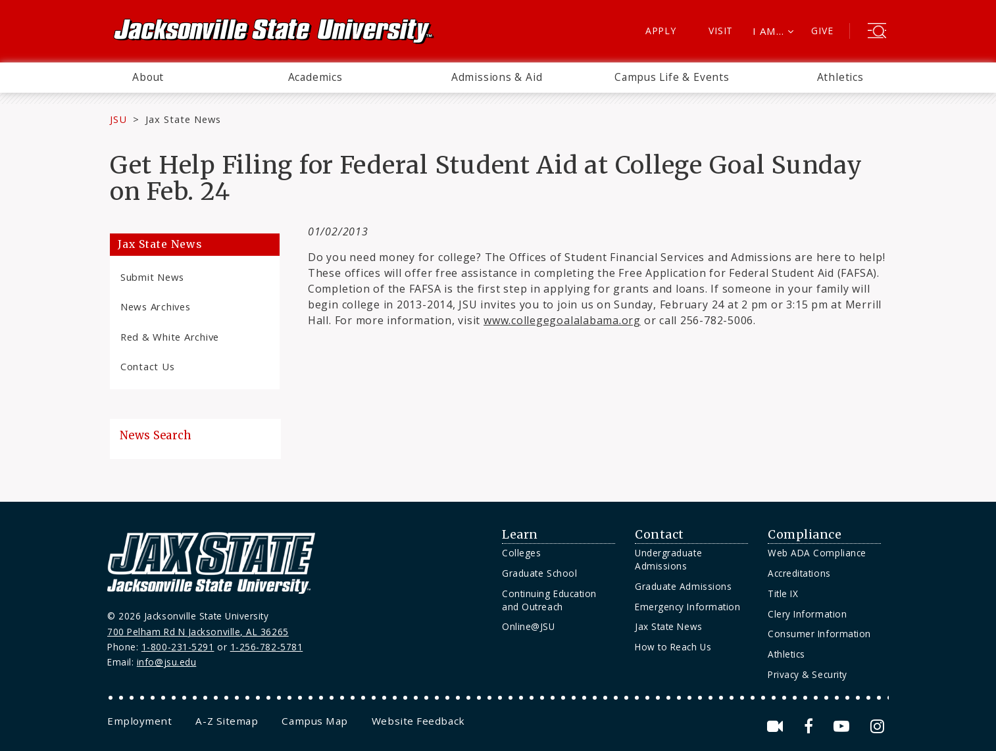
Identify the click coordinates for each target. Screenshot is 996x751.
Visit (721, 30)
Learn (520, 534)
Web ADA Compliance (817, 552)
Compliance (804, 534)
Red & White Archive (169, 336)
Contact (659, 534)
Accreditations (799, 573)
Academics (315, 77)
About (148, 77)
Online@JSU (528, 626)
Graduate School (539, 573)
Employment (139, 720)
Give (822, 30)
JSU (118, 119)
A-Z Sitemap (226, 720)
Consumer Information (819, 633)
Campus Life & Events (672, 77)
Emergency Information (687, 606)
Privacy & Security (807, 674)
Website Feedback (418, 720)
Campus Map (314, 720)
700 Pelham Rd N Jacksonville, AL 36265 (198, 631)
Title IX (783, 593)
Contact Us (147, 366)
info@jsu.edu (167, 662)
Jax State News (183, 119)
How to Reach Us (673, 647)
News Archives (155, 306)
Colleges (521, 552)
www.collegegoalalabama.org (562, 320)
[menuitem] (148, 77)
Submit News (152, 276)
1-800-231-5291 (177, 647)
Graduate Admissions (683, 586)
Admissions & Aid (497, 77)
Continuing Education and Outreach (549, 600)
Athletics (840, 77)
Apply (660, 30)
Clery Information (807, 614)
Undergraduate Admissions (668, 559)
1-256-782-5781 (266, 647)
